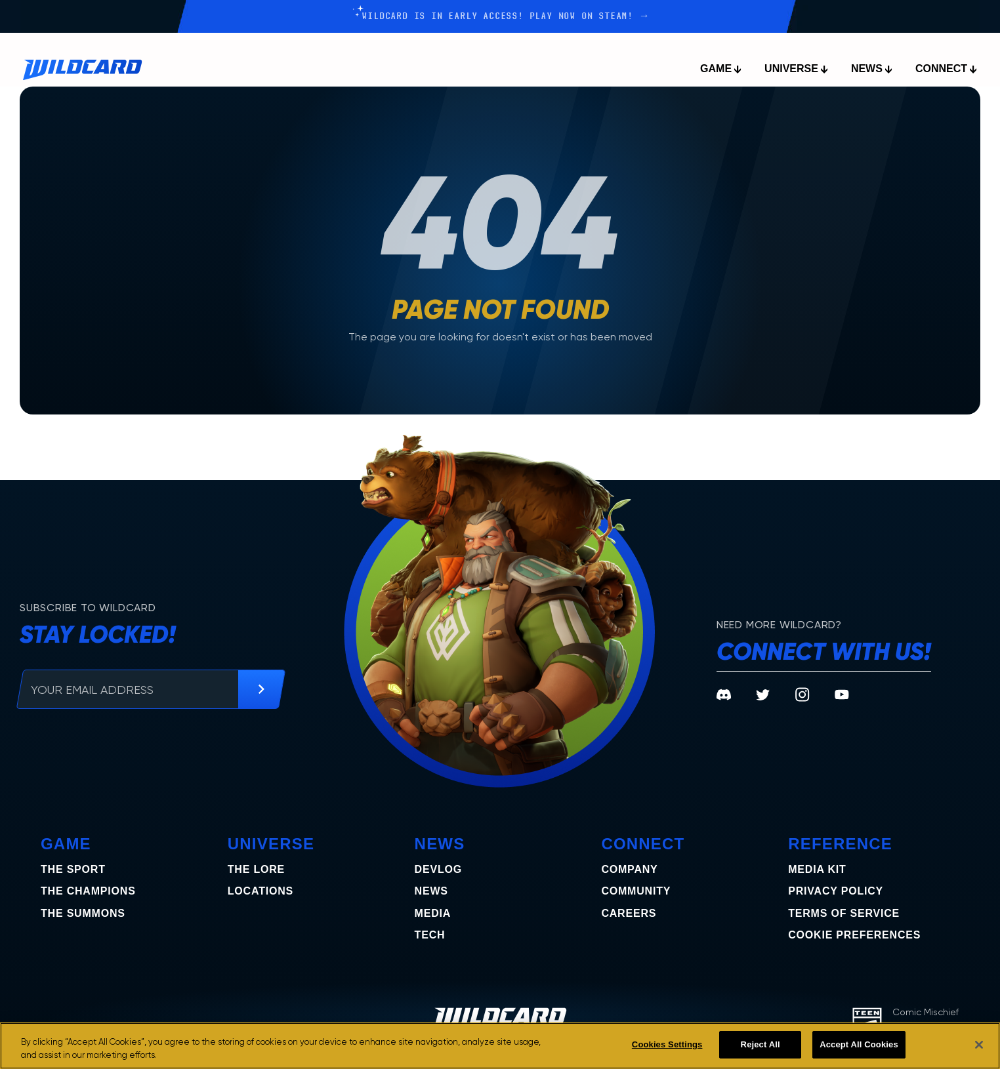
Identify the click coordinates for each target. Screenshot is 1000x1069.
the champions (88, 891)
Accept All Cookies (859, 1044)
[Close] (979, 1044)
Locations (260, 891)
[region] (500, 1045)
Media (433, 913)
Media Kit (817, 869)
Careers (628, 913)
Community (636, 891)
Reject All (760, 1044)
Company (629, 869)
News (431, 891)
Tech (430, 934)
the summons (83, 913)
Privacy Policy (835, 891)
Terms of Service (844, 913)
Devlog (438, 869)
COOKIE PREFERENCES (854, 934)
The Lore (256, 869)
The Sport (73, 869)
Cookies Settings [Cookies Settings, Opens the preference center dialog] (667, 1044)
